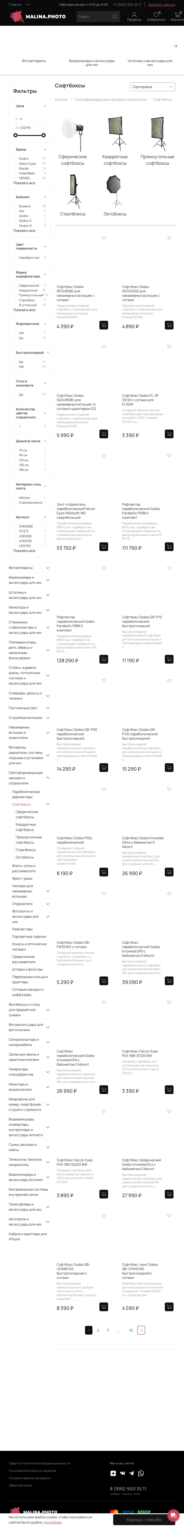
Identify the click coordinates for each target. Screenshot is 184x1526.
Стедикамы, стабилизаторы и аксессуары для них (25, 627)
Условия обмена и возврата (29, 1478)
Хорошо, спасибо (144, 1520)
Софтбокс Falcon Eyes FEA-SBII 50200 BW (74, 1162)
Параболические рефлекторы (26, 794)
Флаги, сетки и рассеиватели (24, 868)
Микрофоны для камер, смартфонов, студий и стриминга (25, 1104)
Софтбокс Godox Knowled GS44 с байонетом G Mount (143, 842)
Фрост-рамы (22, 878)
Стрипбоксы (26, 849)
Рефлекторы (22, 929)
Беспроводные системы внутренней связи (28, 1192)
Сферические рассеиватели (24, 959)
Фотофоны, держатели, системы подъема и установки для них (26, 755)
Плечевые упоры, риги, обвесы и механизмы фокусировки (23, 650)
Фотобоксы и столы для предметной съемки (24, 1009)
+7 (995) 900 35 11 (126, 4)
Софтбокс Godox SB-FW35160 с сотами (73, 944)
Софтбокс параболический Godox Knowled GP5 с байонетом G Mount (141, 949)
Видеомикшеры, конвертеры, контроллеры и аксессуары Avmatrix (26, 1127)
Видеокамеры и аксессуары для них (92, 62)
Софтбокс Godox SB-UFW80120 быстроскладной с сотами (73, 1271)
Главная (15, 4)
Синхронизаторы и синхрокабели (24, 1042)
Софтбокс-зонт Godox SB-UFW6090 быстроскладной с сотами (140, 1271)
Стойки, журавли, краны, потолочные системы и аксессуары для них (25, 675)
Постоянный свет (23, 708)
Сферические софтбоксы (27, 814)
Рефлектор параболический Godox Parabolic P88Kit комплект (76, 624)
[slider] (15, 135)
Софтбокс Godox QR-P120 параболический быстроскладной (140, 734)
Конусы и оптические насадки (29, 947)
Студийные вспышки (25, 717)
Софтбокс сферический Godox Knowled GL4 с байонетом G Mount (141, 1164)
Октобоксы (25, 857)
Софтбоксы (21, 804)
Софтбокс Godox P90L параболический (74, 840)
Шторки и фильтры (27, 969)
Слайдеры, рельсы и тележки (25, 696)
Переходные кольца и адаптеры (30, 979)
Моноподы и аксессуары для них (25, 610)
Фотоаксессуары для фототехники (26, 1027)
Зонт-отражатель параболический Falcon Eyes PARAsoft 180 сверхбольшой (76, 511)
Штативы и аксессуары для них (150, 62)
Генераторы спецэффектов (21, 1072)
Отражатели (22, 903)
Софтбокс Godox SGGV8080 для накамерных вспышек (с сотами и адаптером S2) (76, 402)
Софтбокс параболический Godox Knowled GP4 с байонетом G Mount (76, 1058)
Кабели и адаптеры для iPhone (28, 1236)
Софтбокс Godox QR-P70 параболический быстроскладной (142, 621)
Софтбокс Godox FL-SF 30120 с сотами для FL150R (140, 400)
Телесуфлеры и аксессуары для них (25, 1207)
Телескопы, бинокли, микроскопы (26, 1162)
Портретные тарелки (29, 936)
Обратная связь (20, 1485)
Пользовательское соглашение (32, 1471)
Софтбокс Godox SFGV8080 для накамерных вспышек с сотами (76, 293)
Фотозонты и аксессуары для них (25, 916)
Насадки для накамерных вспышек (22, 891)
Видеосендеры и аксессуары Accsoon (26, 1177)
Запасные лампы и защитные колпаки (24, 1057)
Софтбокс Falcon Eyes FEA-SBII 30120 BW (140, 1053)
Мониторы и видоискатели (20, 1087)
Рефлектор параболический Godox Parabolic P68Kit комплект (141, 511)
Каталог (61, 99)
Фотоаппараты (34, 60)
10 (131, 1330)
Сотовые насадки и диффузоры (28, 992)
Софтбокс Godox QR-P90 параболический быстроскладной (77, 734)
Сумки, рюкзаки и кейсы (23, 1147)
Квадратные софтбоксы (26, 827)
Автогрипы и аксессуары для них (25, 1222)
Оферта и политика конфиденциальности (39, 1463)
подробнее (52, 1522)
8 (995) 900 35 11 (128, 1489)
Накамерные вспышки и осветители (19, 732)
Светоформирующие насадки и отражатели (111, 99)
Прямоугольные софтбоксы (29, 840)
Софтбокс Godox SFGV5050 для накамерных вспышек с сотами (141, 293)
